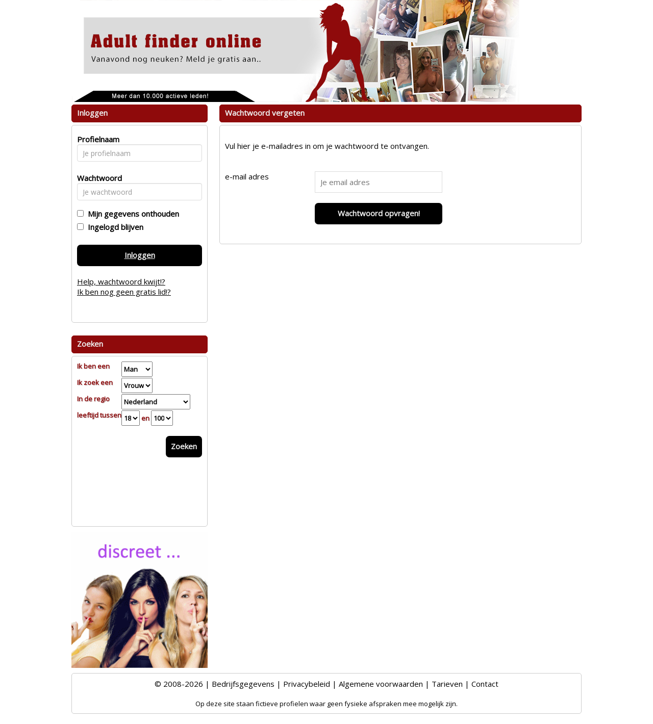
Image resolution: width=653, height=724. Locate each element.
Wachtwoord (96, 178)
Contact (484, 684)
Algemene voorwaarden (381, 684)
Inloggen (139, 255)
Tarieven (447, 684)
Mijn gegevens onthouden (131, 214)
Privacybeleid (306, 684)
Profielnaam (96, 139)
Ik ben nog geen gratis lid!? (124, 292)
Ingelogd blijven (113, 227)
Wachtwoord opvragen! (379, 213)
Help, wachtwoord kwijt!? (121, 281)
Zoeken (184, 446)
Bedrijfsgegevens (243, 684)
